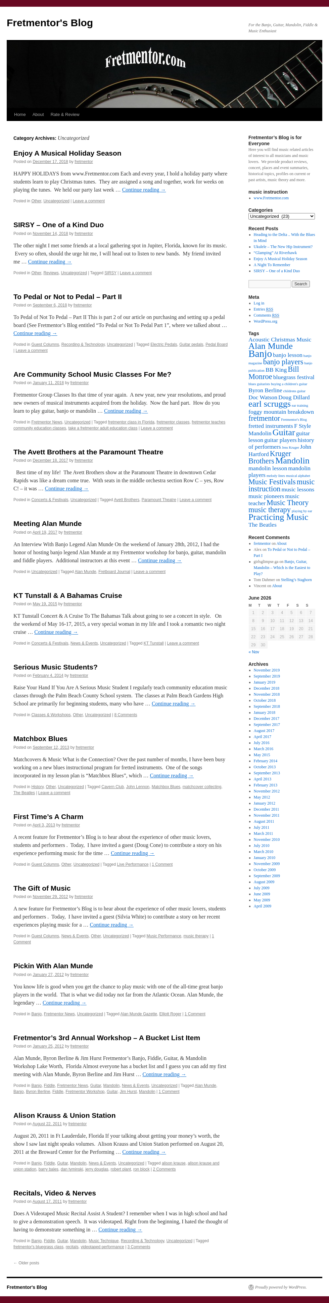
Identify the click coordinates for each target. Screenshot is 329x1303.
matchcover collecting (202, 786)
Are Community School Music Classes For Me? (92, 374)
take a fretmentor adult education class (102, 428)
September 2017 (267, 724)
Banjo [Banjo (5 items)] (260, 353)
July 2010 (262, 845)
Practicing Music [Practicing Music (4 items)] (278, 517)
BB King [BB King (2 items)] (276, 369)
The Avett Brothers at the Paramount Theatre (88, 452)
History (37, 786)
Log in (259, 303)
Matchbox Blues (40, 738)
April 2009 (262, 906)
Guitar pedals (191, 344)
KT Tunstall (154, 643)
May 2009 (262, 900)
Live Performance (133, 864)
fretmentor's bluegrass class (38, 1247)
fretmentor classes (173, 422)
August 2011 (264, 821)
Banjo (36, 1014)
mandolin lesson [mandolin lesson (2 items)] (267, 468)
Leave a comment (89, 201)
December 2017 (266, 718)
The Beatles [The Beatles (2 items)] (262, 524)
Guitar (95, 1085)
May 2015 (262, 754)
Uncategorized (56, 201)
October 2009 (265, 869)
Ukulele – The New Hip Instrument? (283, 246)
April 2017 (262, 736)
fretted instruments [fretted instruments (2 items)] (270, 425)
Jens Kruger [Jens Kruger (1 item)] (290, 447)
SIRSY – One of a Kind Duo (58, 225)
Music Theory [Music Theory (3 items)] (288, 502)
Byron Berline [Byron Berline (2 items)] (265, 390)
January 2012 (264, 803)
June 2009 (262, 894)
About (38, 114)
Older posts (26, 1263)
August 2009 (264, 882)
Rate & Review (65, 114)
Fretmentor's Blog (50, 22)
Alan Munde (85, 571)
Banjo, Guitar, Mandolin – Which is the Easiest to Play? (282, 567)
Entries (263, 309)
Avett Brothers (126, 499)
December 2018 (266, 688)
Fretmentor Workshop (84, 1091)
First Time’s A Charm (48, 816)
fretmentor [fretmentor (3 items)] (264, 418)
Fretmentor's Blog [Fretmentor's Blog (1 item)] (294, 419)
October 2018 (265, 700)
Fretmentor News (46, 422)
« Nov (254, 652)
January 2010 (264, 857)
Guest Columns (45, 344)
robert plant (121, 1169)
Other (36, 201)
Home (20, 114)
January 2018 (264, 712)
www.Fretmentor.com (271, 198)
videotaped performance (102, 1247)
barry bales (48, 1169)
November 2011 (267, 815)
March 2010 (263, 851)
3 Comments (139, 1247)
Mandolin (111, 1085)
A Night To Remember (272, 264)
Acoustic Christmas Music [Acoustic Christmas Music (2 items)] (279, 339)
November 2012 (267, 791)
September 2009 (267, 875)
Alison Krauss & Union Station (64, 1115)
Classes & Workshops (50, 714)
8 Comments (125, 714)
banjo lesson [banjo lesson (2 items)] (287, 355)
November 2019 (267, 670)
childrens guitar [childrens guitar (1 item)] (294, 391)
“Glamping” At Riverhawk (275, 252)
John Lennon (137, 786)
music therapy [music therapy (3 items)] (269, 509)
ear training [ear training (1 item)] (300, 405)
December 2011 (266, 809)
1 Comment (162, 864)
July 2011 (262, 827)
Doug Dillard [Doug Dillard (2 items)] (294, 397)
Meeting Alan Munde (47, 523)
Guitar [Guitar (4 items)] (284, 432)
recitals (72, 1247)
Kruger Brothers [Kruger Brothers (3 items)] (269, 457)
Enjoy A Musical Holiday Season (67, 153)
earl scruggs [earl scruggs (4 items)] (269, 404)
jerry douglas (96, 1169)
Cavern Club (112, 786)
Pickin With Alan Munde (53, 966)
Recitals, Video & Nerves (54, 1193)
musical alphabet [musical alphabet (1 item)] (298, 476)
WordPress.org (265, 321)
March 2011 (263, 833)
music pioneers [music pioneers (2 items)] (266, 496)
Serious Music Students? (55, 667)
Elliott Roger (170, 1014)
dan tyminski (72, 1169)
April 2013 (262, 779)
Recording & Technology (83, 344)
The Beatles (24, 792)
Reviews (50, 273)
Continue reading (144, 190)
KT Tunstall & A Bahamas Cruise (67, 595)
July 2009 (262, 888)
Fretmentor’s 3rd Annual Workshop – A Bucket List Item (106, 1038)
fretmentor (84, 161)
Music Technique (104, 1240)
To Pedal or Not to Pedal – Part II (67, 296)
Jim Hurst (128, 1091)
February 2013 (265, 785)
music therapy (196, 936)
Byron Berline (38, 1091)
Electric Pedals (163, 344)
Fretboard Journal (114, 571)
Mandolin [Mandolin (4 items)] (292, 460)
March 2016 (263, 748)
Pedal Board (216, 344)
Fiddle (49, 1085)
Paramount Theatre (159, 499)
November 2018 (267, 694)
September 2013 (267, 773)
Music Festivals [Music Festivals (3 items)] (272, 482)
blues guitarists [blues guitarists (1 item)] (259, 384)
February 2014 (265, 761)
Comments (266, 315)
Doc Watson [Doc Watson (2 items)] (262, 397)
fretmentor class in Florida (131, 422)
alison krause (174, 1163)
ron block (141, 1169)
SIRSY (110, 273)
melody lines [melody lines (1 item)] (276, 476)
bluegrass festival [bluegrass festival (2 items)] (294, 377)
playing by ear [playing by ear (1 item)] (302, 511)
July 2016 (262, 742)
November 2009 (267, 863)
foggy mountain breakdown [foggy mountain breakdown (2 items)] (281, 411)
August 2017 (264, 730)
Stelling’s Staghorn (296, 579)
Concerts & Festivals (49, 499)
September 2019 (267, 676)
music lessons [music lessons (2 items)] (298, 489)
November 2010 (267, 839)
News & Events (84, 643)
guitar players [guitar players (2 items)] (280, 440)
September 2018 (267, 706)
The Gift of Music (41, 888)
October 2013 (265, 767)
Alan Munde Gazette (139, 1014)
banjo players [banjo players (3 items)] (283, 362)
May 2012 (262, 797)
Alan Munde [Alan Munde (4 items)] (270, 346)
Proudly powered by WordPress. (281, 1287)
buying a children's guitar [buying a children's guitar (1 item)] (289, 384)
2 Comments (164, 1169)
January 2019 (264, 682)
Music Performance (164, 936)
